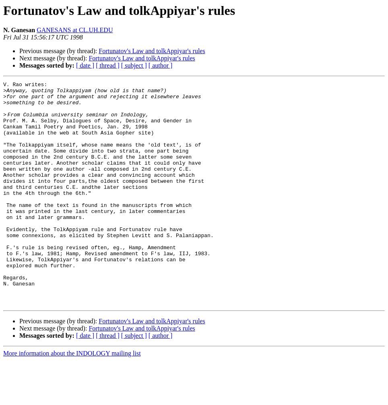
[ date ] (85, 65)
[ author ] (161, 65)
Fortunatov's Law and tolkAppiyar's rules (152, 51)
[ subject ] (134, 65)
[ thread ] (108, 65)
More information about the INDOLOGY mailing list (72, 398)
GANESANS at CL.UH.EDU (75, 30)
